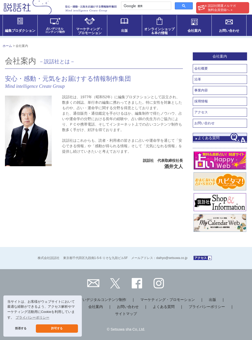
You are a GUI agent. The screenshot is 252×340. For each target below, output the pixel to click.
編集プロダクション (20, 31)
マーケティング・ (89, 31)
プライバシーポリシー (207, 307)
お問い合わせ (229, 31)
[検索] (146, 6)
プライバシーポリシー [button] (32, 317)
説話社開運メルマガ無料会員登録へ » (217, 8)
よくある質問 (209, 138)
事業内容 (201, 90)
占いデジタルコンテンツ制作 (102, 300)
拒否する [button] (20, 328)
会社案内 (194, 31)
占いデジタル (55, 30)
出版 (124, 31)
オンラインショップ (159, 31)
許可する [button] (57, 328)
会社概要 (201, 68)
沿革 (197, 79)
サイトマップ (126, 314)
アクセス (201, 112)
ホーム (7, 46)
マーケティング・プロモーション (167, 300)
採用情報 (201, 101)
